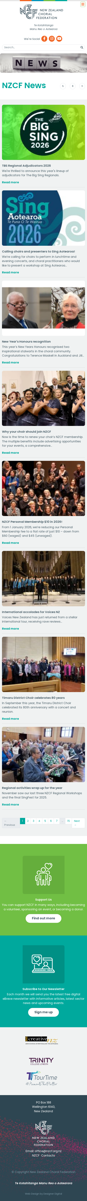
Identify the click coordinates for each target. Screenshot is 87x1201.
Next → (77, 823)
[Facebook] (44, 39)
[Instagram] (52, 39)
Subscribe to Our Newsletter (43, 989)
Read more (10, 182)
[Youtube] (59, 39)
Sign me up (43, 1012)
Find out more (43, 918)
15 (68, 821)
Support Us (43, 900)
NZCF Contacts (43, 1156)
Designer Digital (53, 1193)
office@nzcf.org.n (47, 1151)
